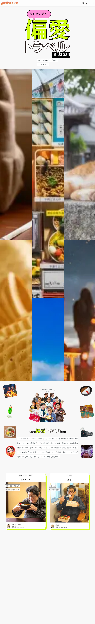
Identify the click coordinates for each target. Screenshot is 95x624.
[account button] (87, 3)
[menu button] (92, 3)
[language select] (83, 3)
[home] (9, 3)
